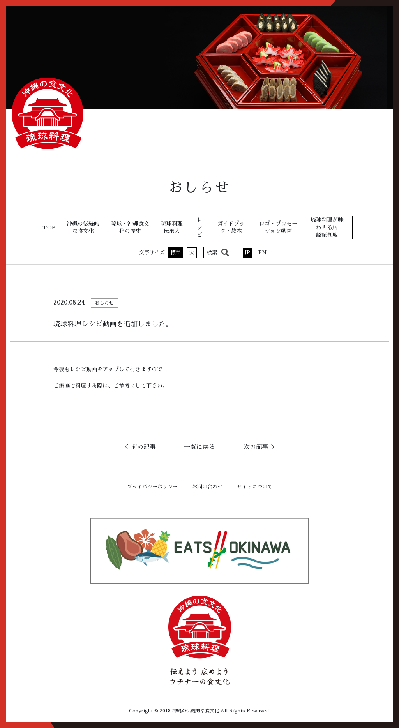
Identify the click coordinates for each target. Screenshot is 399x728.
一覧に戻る (199, 447)
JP (247, 252)
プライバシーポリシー (152, 486)
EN (262, 252)
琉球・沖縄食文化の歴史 (130, 227)
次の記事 (256, 447)
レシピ (199, 227)
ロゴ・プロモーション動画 (278, 227)
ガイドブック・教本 (231, 227)
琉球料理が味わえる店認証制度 (327, 227)
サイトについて (254, 486)
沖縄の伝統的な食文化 (83, 227)
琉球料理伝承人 (172, 227)
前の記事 (143, 447)
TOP (48, 227)
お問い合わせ (207, 486)
